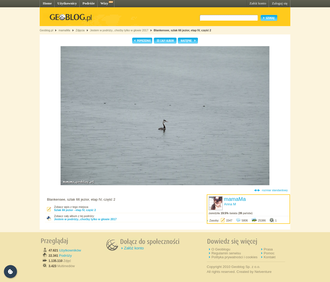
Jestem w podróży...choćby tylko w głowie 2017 (119, 30)
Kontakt (269, 257)
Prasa (268, 249)
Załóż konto (257, 3)
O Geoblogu (220, 249)
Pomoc (269, 253)
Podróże (88, 3)
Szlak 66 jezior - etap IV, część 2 (75, 210)
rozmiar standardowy (275, 190)
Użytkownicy (67, 3)
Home (47, 3)
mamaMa (64, 30)
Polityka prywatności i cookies (234, 257)
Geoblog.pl (46, 30)
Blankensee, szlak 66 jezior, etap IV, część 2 (182, 30)
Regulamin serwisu (226, 253)
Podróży (65, 255)
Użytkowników (70, 250)
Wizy (104, 3)
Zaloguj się (279, 3)
